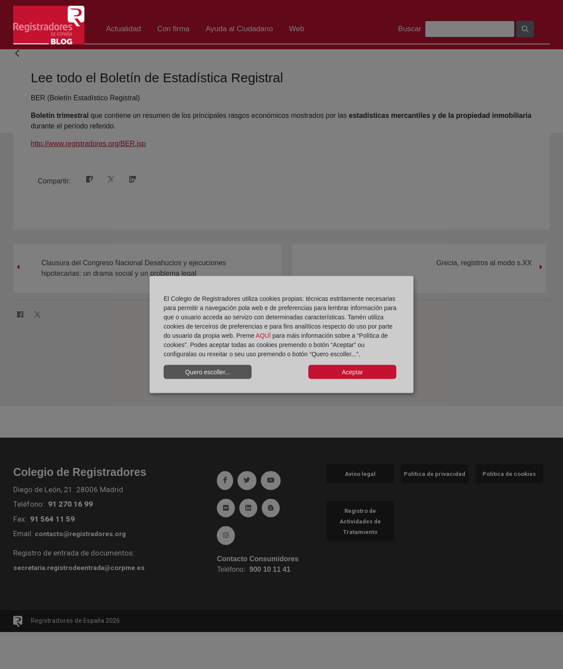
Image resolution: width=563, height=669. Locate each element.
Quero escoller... (207, 371)
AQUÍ (263, 335)
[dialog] (281, 334)
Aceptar (352, 371)
